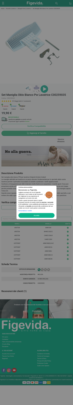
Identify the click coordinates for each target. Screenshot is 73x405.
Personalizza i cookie (25, 210)
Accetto (36, 215)
